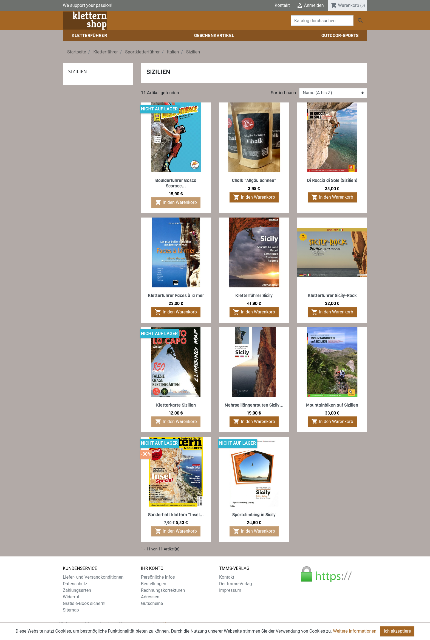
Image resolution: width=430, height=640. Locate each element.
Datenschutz (75, 583)
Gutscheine (152, 603)
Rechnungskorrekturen (163, 590)
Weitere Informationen (354, 633)
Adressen (150, 596)
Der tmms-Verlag (235, 583)
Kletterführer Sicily (254, 295)
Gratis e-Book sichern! (84, 603)
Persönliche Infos (158, 577)
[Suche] (322, 20)
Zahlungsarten (77, 590)
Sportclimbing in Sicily (254, 515)
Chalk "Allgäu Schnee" (254, 180)
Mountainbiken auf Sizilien (332, 405)
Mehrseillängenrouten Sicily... (254, 405)
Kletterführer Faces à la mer (176, 295)
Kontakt (282, 5)
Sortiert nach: (284, 92)
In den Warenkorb (176, 202)
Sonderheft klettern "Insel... (176, 515)
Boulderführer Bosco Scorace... (175, 183)
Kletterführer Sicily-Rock (332, 295)
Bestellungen (153, 583)
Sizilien (77, 71)
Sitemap (71, 610)
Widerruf (71, 596)
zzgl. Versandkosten (172, 623)
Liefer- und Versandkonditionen (93, 577)
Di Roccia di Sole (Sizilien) (332, 180)
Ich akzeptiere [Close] (397, 633)
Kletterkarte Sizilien (176, 405)
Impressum (230, 590)
